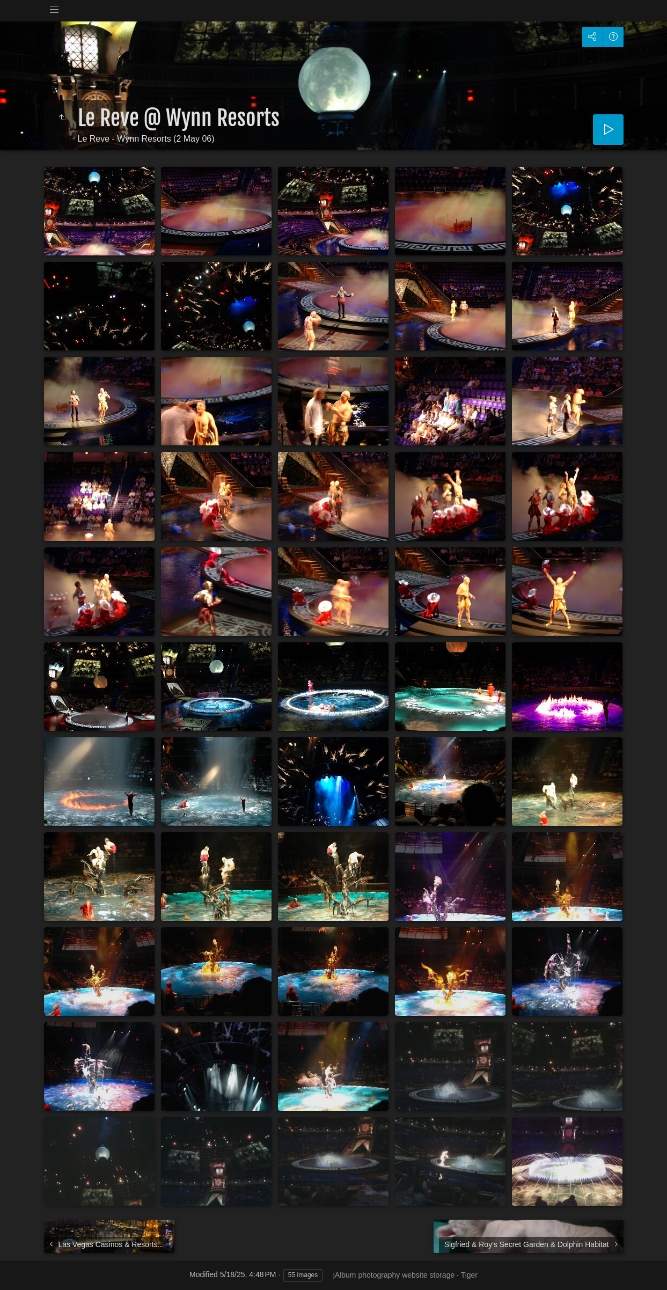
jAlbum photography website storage (394, 1275)
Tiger (469, 1275)
